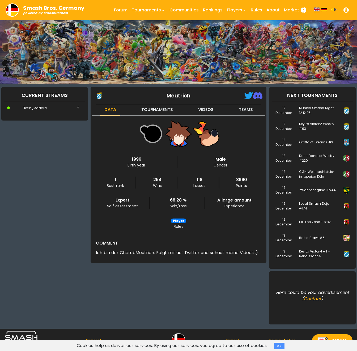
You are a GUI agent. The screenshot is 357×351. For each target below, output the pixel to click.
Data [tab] (110, 109)
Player (178, 221)
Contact (312, 299)
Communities (184, 10)
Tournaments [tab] (157, 109)
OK (279, 346)
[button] (346, 10)
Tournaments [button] (148, 10)
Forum (121, 10)
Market (295, 10)
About (273, 10)
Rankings (213, 10)
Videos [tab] (206, 109)
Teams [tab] (246, 109)
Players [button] (236, 10)
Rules (256, 10)
